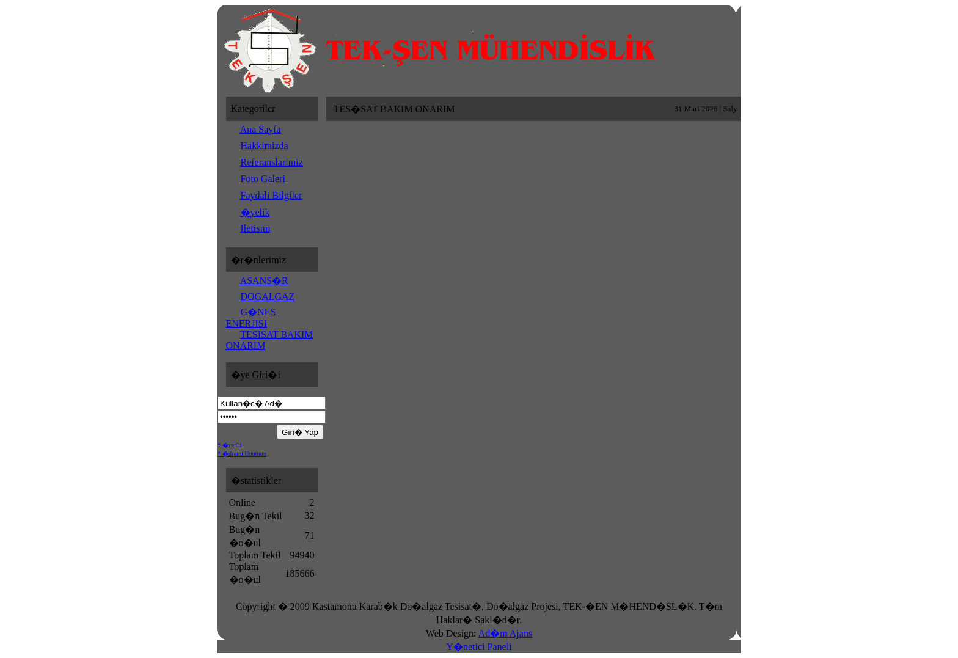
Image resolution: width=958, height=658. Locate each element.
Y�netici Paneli (478, 647)
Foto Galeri (263, 179)
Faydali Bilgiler (271, 195)
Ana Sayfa (260, 129)
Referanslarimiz (272, 162)
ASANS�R (264, 281)
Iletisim (256, 228)
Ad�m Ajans (505, 633)
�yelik (255, 212)
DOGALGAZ (268, 296)
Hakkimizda (264, 146)
